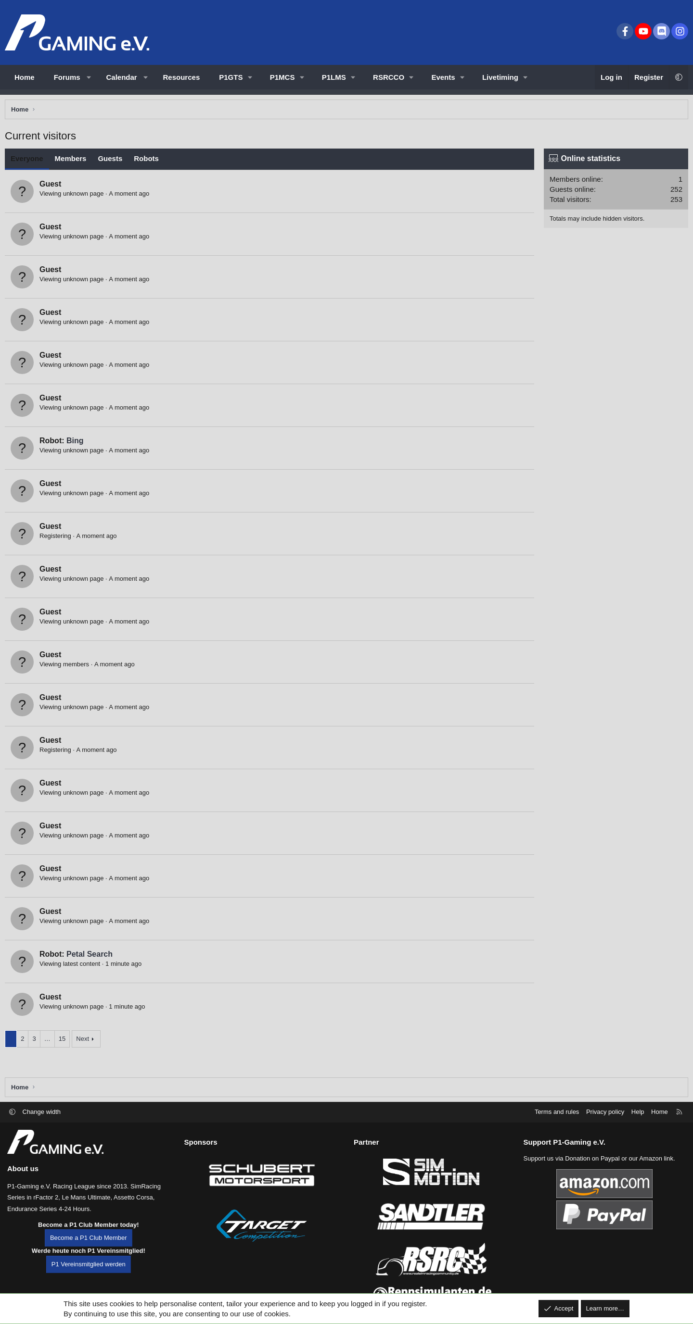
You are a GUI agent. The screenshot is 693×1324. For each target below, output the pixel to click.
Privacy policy (605, 1127)
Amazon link (656, 1174)
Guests (112, 161)
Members (73, 161)
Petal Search (92, 956)
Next (84, 1041)
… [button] (50, 1041)
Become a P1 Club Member (88, 1254)
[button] (88, 77)
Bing (77, 443)
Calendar (121, 77)
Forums (67, 77)
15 (64, 1041)
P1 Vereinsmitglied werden (88, 1280)
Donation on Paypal (592, 1174)
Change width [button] (42, 1127)
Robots (148, 161)
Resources (181, 77)
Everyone (29, 161)
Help (637, 1127)
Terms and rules (557, 1127)
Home (24, 77)
